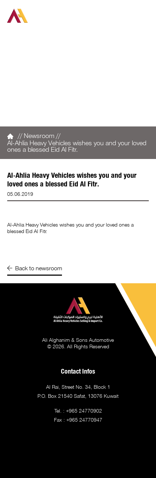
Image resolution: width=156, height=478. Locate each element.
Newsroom (39, 135)
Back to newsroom (34, 268)
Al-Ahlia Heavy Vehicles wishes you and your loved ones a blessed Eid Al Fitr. (76, 146)
